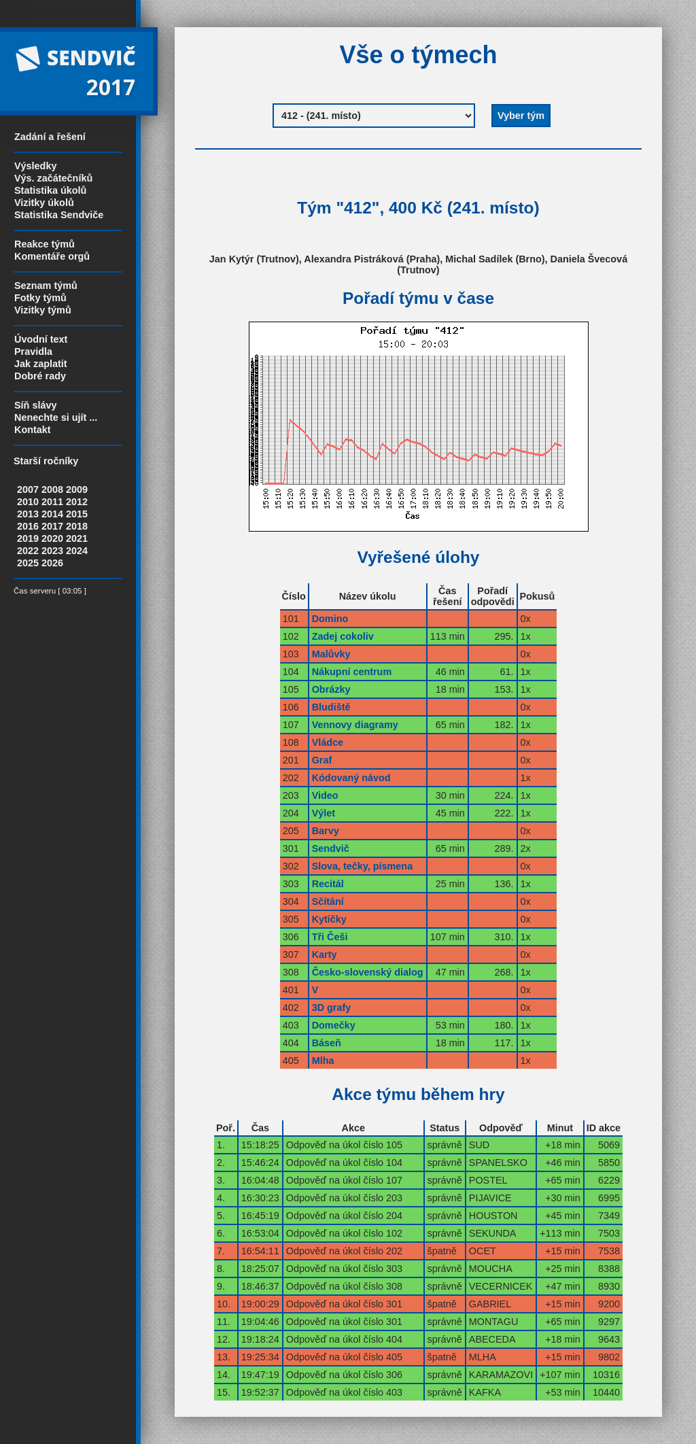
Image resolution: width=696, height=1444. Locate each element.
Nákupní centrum (352, 671)
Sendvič (330, 848)
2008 (52, 489)
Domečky (333, 1025)
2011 (52, 501)
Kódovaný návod (351, 777)
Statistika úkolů (50, 190)
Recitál (328, 883)
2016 (28, 526)
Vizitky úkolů (44, 202)
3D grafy (331, 1007)
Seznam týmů (45, 285)
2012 (77, 501)
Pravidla (33, 351)
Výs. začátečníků (53, 178)
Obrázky (331, 689)
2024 (77, 550)
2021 (77, 538)
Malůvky (331, 654)
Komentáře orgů (52, 256)
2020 (52, 538)
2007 (28, 489)
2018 (77, 526)
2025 (28, 562)
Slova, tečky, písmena (362, 866)
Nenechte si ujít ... (55, 417)
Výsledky (35, 165)
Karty (324, 954)
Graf (322, 760)
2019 (28, 538)
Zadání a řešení (50, 136)
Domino (330, 618)
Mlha (323, 1060)
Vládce (327, 742)
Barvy (325, 830)
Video (325, 795)
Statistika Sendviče (58, 214)
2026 (52, 562)
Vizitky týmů (42, 310)
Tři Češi (330, 936)
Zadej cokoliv (343, 636)
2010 (28, 501)
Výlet (323, 813)
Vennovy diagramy (355, 724)
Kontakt (32, 429)
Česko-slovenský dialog (367, 972)
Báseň (326, 1042)
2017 (52, 526)
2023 (52, 550)
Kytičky (329, 919)
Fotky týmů (40, 297)
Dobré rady (40, 376)
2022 (28, 550)
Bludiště (331, 707)
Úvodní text (40, 339)
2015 (77, 514)
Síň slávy (35, 405)
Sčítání (328, 901)
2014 (52, 514)
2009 (77, 489)
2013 (28, 514)
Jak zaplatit (40, 363)
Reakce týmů (44, 244)
